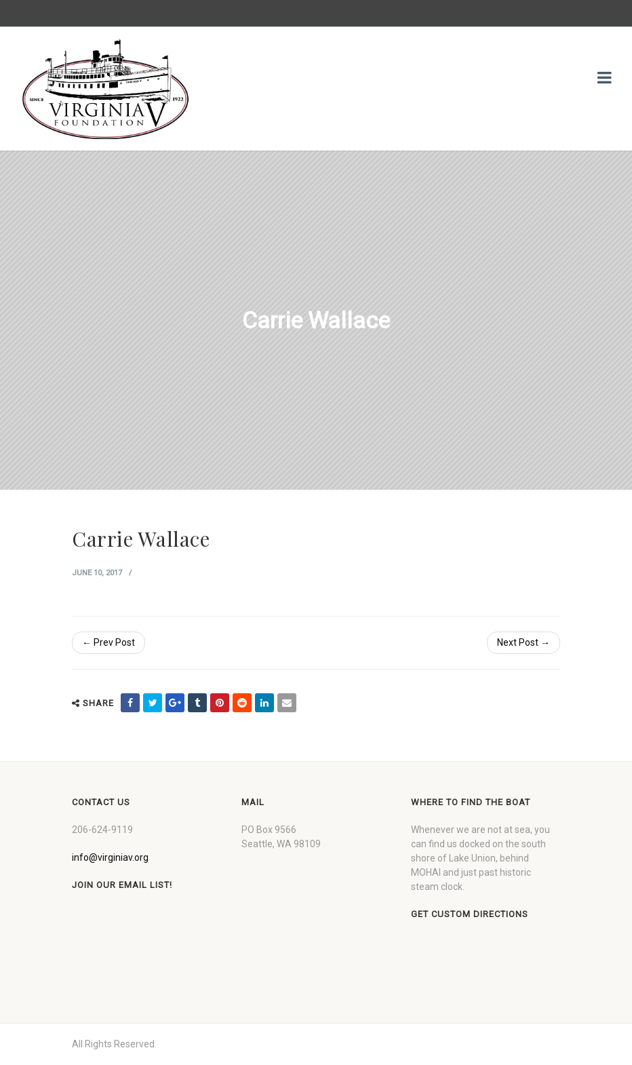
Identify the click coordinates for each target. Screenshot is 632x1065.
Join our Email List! (122, 885)
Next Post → (523, 642)
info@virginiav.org (110, 857)
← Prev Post (108, 642)
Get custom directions (469, 914)
